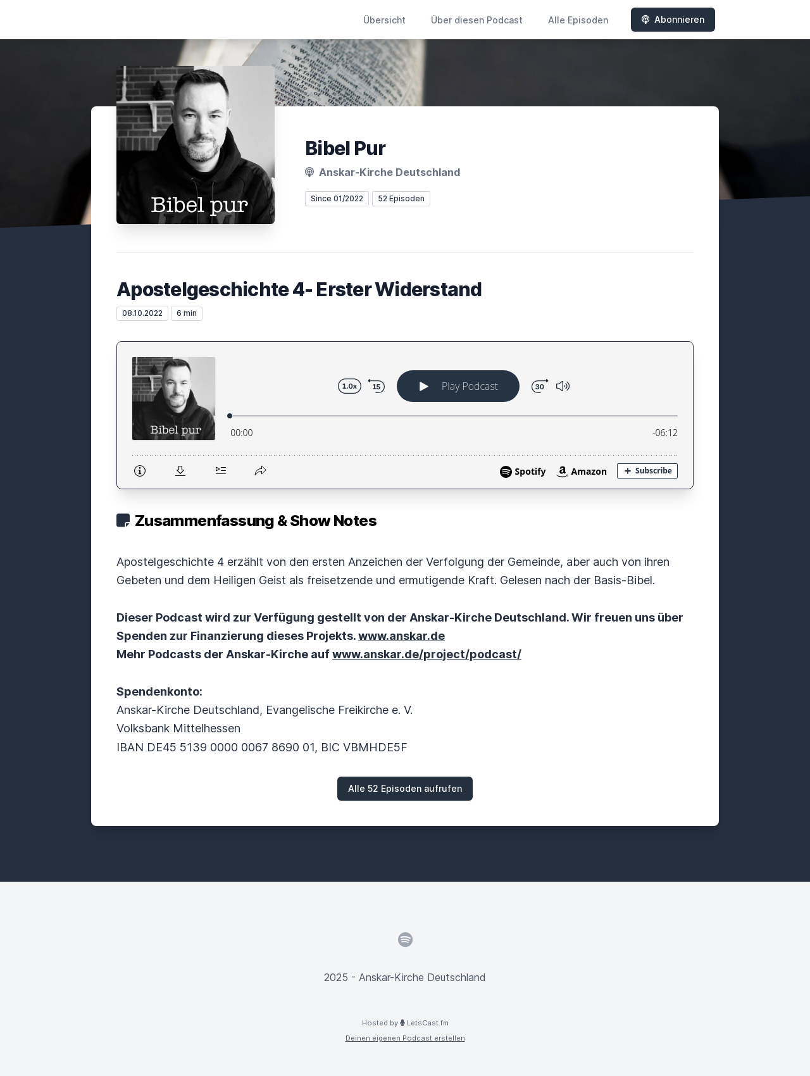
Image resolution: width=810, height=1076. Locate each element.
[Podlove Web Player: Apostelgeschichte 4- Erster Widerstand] (405, 415)
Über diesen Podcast (477, 20)
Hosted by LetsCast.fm (405, 1022)
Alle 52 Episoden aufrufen (405, 788)
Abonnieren (673, 19)
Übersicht (384, 20)
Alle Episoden (578, 20)
